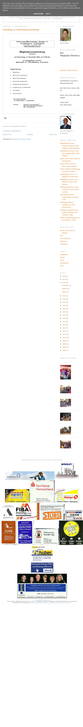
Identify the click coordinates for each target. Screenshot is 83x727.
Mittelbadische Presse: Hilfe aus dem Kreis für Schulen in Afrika (69, 189)
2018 (64, 312)
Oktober (65, 289)
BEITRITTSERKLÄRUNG (69, 70)
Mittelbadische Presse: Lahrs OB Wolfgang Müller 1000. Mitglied (70, 153)
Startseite (30, 134)
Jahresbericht (64, 263)
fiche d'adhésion (65, 238)
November (65, 285)
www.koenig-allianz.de (42, 600)
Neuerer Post (7, 134)
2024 (64, 282)
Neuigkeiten (64, 254)
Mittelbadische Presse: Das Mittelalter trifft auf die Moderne (69, 181)
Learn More (38, 14)
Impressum (63, 241)
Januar (64, 292)
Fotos (62, 266)
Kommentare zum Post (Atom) (21, 139)
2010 (64, 337)
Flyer (61, 236)
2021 (64, 302)
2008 (64, 344)
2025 (64, 279)
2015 (64, 321)
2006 (64, 350)
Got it (48, 14)
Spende (62, 257)
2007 (64, 347)
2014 (64, 325)
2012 (64, 331)
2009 (64, 341)
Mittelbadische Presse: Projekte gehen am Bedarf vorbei (69, 197)
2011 (64, 334)
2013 (64, 328)
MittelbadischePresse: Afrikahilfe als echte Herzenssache (67, 204)
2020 (64, 305)
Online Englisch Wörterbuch (39, 602)
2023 (64, 296)
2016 (64, 318)
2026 (64, 276)
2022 (64, 299)
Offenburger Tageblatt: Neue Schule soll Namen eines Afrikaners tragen (69, 212)
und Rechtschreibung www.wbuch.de (59, 602)
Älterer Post (53, 134)
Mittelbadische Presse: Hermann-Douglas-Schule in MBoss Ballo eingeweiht (70, 145)
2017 (64, 315)
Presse (62, 260)
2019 (64, 309)
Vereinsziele (64, 244)
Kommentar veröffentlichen (12, 131)
